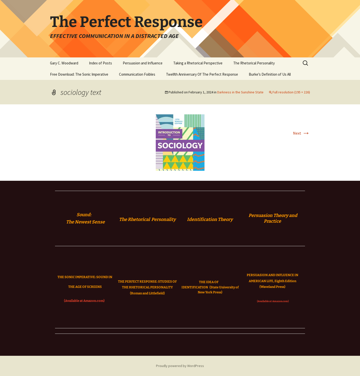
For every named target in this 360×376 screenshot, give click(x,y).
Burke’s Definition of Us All (270, 74)
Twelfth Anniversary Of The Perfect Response (202, 74)
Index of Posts (100, 63)
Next (301, 133)
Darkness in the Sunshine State (240, 92)
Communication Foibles (137, 74)
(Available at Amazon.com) (84, 301)
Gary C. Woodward (64, 63)
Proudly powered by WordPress (180, 366)
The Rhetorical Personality (254, 63)
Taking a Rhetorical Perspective (197, 63)
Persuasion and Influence (142, 63)
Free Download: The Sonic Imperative (79, 74)
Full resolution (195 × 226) (291, 92)
